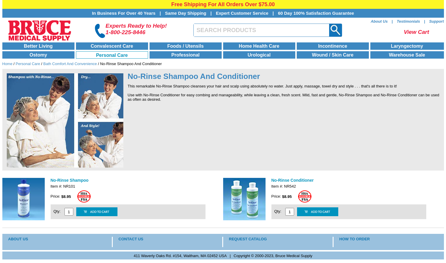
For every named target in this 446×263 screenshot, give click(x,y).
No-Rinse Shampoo (70, 180)
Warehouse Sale (407, 54)
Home (7, 64)
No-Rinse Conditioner (292, 180)
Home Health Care (259, 46)
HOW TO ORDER (354, 239)
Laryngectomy (407, 46)
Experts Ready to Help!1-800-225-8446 (136, 29)
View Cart (416, 32)
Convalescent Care (112, 46)
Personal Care (112, 55)
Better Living (38, 46)
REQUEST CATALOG (248, 239)
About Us (379, 21)
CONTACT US (131, 239)
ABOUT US (18, 239)
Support (436, 21)
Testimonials (408, 21)
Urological (259, 54)
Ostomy (38, 54)
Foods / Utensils (185, 46)
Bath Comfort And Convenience (70, 64)
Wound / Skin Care (332, 54)
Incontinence (332, 46)
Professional (185, 54)
